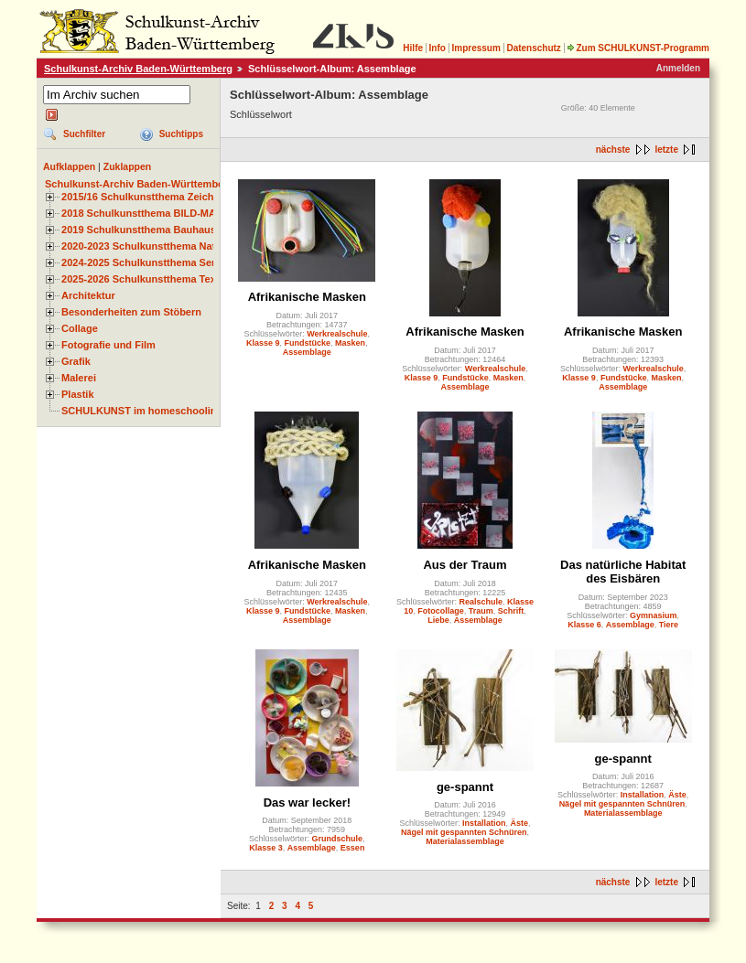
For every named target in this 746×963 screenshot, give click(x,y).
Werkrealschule (337, 333)
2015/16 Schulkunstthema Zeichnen (146, 196)
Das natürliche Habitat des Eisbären (623, 571)
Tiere (668, 624)
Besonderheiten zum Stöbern (131, 311)
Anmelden (678, 68)
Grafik (76, 361)
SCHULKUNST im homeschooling (141, 410)
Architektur (88, 295)
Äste (520, 823)
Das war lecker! (307, 802)
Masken (350, 343)
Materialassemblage (465, 841)
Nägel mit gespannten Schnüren (464, 832)
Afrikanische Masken (307, 297)
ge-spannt (465, 787)
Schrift (511, 610)
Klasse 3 (266, 847)
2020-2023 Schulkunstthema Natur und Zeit (164, 246)
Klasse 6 (584, 624)
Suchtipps (181, 134)
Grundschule (337, 838)
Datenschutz (533, 48)
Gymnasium (653, 615)
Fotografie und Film (108, 344)
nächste (613, 149)
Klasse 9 (263, 343)
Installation (484, 823)
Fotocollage (440, 610)
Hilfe (413, 48)
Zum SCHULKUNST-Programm (638, 48)
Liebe (438, 620)
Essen (353, 847)
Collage (79, 328)
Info (437, 48)
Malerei (78, 377)
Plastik (77, 394)
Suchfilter (84, 134)
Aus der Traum (464, 565)
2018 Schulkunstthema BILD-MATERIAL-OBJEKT (178, 213)
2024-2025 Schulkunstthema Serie (142, 262)
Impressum (475, 48)
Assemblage (307, 352)
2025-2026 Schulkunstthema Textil (143, 278)
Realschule (481, 601)
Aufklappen (69, 166)
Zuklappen (127, 166)
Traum (481, 610)
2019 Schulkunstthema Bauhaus (138, 229)
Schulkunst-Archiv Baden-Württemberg (138, 68)
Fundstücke (308, 343)
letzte (666, 149)
